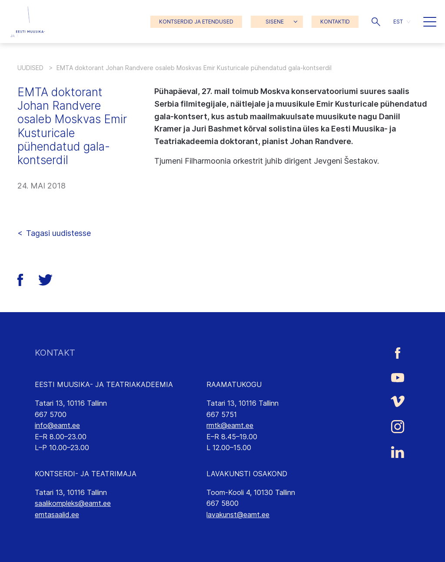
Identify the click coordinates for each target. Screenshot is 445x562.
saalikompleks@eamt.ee (73, 503)
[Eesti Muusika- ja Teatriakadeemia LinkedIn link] (397, 452)
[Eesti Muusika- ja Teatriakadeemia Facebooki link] (397, 353)
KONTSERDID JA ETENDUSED (196, 21)
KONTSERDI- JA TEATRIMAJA (85, 473)
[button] (376, 21)
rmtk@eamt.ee (229, 425)
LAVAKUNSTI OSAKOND (246, 473)
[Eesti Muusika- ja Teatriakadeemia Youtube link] (397, 377)
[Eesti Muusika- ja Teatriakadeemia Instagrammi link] (397, 426)
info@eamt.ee (57, 425)
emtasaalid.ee (57, 514)
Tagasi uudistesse (58, 233)
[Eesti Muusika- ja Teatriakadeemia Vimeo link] (397, 401)
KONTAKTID (335, 21)
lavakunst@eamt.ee (237, 514)
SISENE (275, 21)
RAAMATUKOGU (234, 384)
